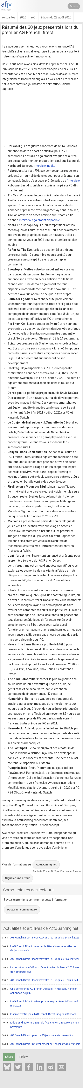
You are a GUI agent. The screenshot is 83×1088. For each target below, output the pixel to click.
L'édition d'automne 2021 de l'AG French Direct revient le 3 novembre (40, 1024)
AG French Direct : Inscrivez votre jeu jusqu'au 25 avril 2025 (40, 959)
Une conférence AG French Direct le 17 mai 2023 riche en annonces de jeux (39, 991)
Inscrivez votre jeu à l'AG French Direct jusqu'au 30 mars (39, 1014)
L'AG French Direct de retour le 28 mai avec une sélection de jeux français (39, 948)
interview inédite (44, 165)
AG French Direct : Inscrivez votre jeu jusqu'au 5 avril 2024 (40, 980)
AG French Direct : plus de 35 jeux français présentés (37, 1035)
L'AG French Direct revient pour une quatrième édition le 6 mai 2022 (40, 1003)
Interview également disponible (39, 220)
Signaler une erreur (17, 878)
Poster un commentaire (22, 909)
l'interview (73, 180)
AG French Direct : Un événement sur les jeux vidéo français (41, 1044)
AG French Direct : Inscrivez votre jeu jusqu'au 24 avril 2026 (40, 938)
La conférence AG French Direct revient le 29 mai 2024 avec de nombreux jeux (41, 969)
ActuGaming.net (46, 864)
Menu (74, 6)
